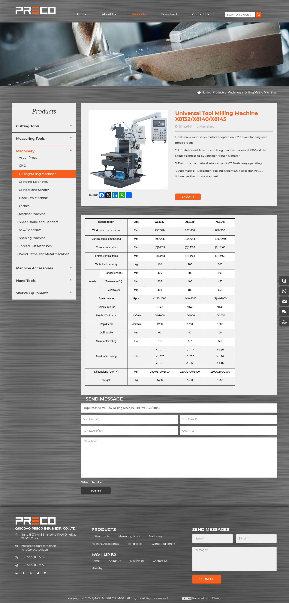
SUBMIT (96, 490)
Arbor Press (28, 157)
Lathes (24, 206)
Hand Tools (26, 281)
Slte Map (97, 568)
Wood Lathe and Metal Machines (44, 254)
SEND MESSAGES (210, 529)
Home (81, 14)
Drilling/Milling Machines (261, 92)
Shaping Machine (32, 238)
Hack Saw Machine (33, 198)
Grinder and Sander (34, 190)
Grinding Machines (33, 182)
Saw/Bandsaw (30, 230)
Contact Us (200, 14)
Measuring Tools (30, 139)
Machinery (235, 92)
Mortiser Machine (32, 214)
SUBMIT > (206, 579)
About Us (109, 14)
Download (169, 14)
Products (139, 14)
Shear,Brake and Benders (38, 222)
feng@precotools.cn (34, 549)
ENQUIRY (188, 196)
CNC (22, 165)
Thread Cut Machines (35, 246)
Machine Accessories (34, 268)
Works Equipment (32, 293)
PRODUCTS (104, 529)
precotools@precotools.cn (38, 546)
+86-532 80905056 (33, 557)
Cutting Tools (28, 126)
